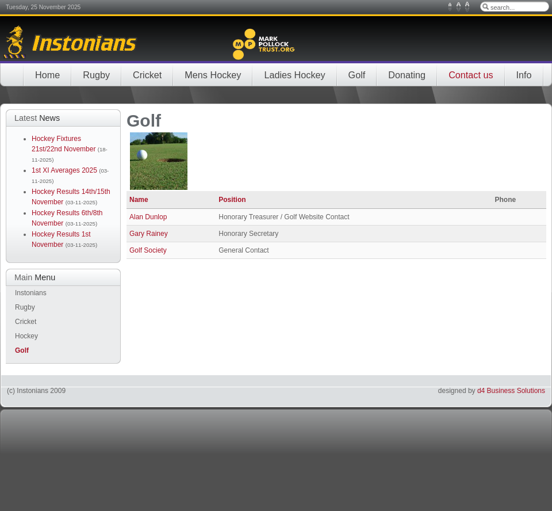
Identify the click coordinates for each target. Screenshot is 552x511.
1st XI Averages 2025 (65, 170)
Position (232, 200)
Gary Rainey (148, 234)
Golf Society (148, 250)
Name (138, 200)
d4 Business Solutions (511, 391)
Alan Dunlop (148, 217)
